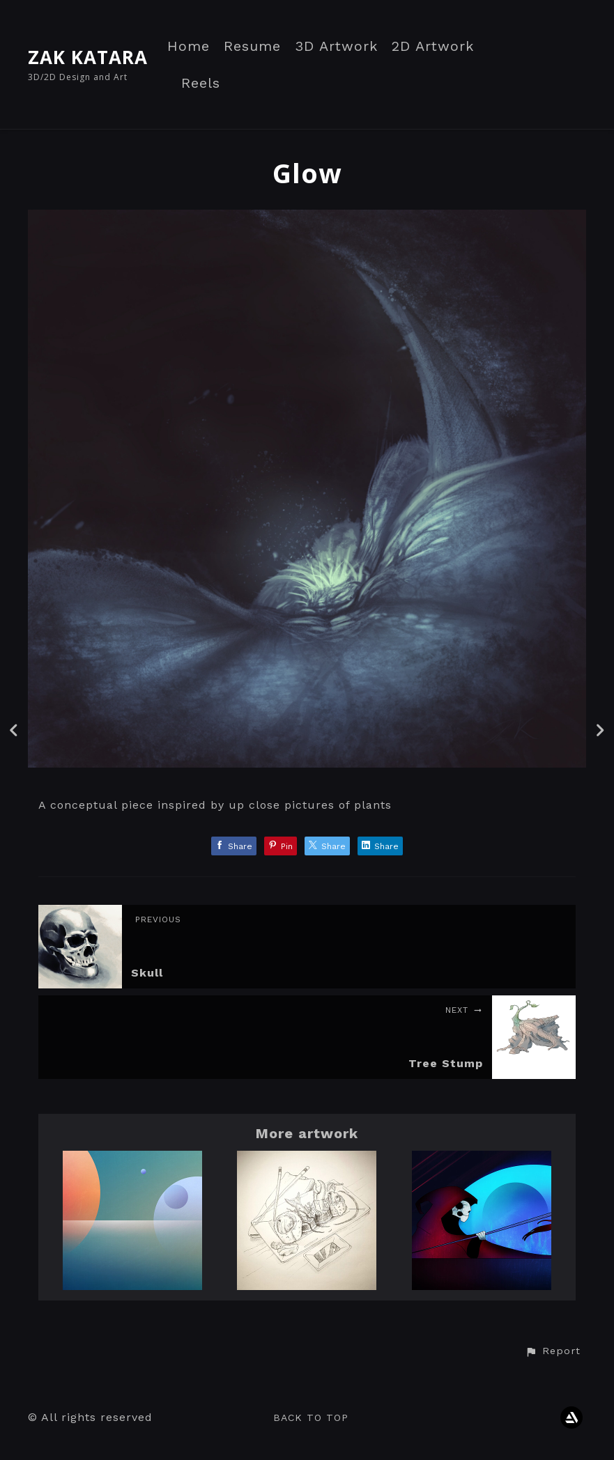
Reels (200, 83)
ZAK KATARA (88, 57)
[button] (552, 1351)
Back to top (310, 1417)
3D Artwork (336, 46)
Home (188, 46)
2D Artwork (433, 46)
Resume (252, 46)
